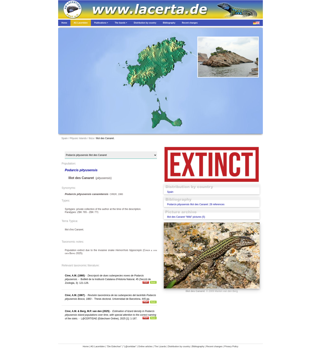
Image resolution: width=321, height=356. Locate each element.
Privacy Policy (231, 346)
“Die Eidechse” (114, 346)
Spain (170, 191)
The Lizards (160, 346)
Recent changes (214, 346)
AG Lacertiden (97, 346)
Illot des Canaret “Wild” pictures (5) (186, 216)
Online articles (145, 346)
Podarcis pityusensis (81, 170)
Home (86, 346)
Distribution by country (179, 346)
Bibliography (198, 346)
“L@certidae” (129, 346)
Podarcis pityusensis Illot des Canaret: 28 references (195, 204)
